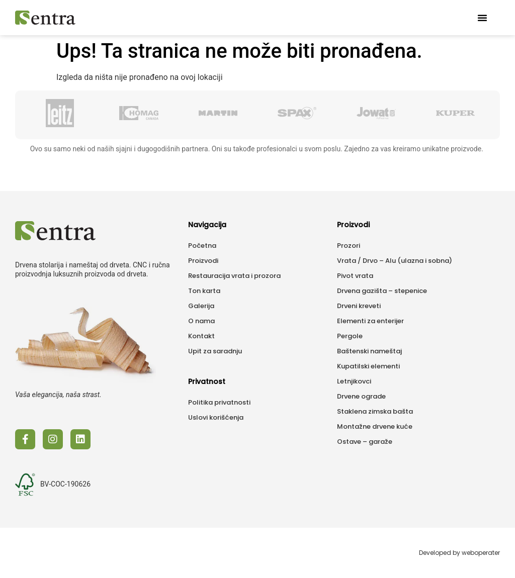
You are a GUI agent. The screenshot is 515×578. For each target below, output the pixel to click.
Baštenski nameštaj (369, 351)
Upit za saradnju (215, 351)
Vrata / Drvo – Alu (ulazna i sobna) (394, 260)
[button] (482, 17)
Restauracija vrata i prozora (234, 275)
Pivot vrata (355, 275)
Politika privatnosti (219, 402)
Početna (202, 245)
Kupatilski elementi (368, 366)
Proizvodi (203, 260)
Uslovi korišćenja (215, 417)
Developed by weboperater (459, 552)
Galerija (201, 306)
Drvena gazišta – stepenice (382, 291)
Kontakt (201, 336)
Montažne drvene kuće (374, 426)
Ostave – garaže (364, 441)
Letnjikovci (354, 381)
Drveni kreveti (359, 306)
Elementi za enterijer (370, 321)
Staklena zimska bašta (375, 411)
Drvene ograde (361, 396)
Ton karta (204, 291)
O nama (201, 321)
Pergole (350, 336)
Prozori (348, 245)
